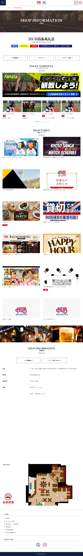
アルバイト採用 (67, 58)
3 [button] (39, 122)
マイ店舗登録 (14, 58)
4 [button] (41, 122)
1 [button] (35, 122)
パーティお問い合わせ (54, 360)
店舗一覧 (10, 7)
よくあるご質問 (10, 521)
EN (76, 2)
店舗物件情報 (9, 529)
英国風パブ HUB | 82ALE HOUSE (41, 2)
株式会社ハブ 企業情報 (12, 524)
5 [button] (44, 122)
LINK (7, 518)
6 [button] (46, 122)
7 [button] (48, 122)
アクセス (40, 58)
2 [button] (37, 122)
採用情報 (8, 527)
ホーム (4, 7)
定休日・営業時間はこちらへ (38, 393)
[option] (12, 109)
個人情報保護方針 (11, 532)
